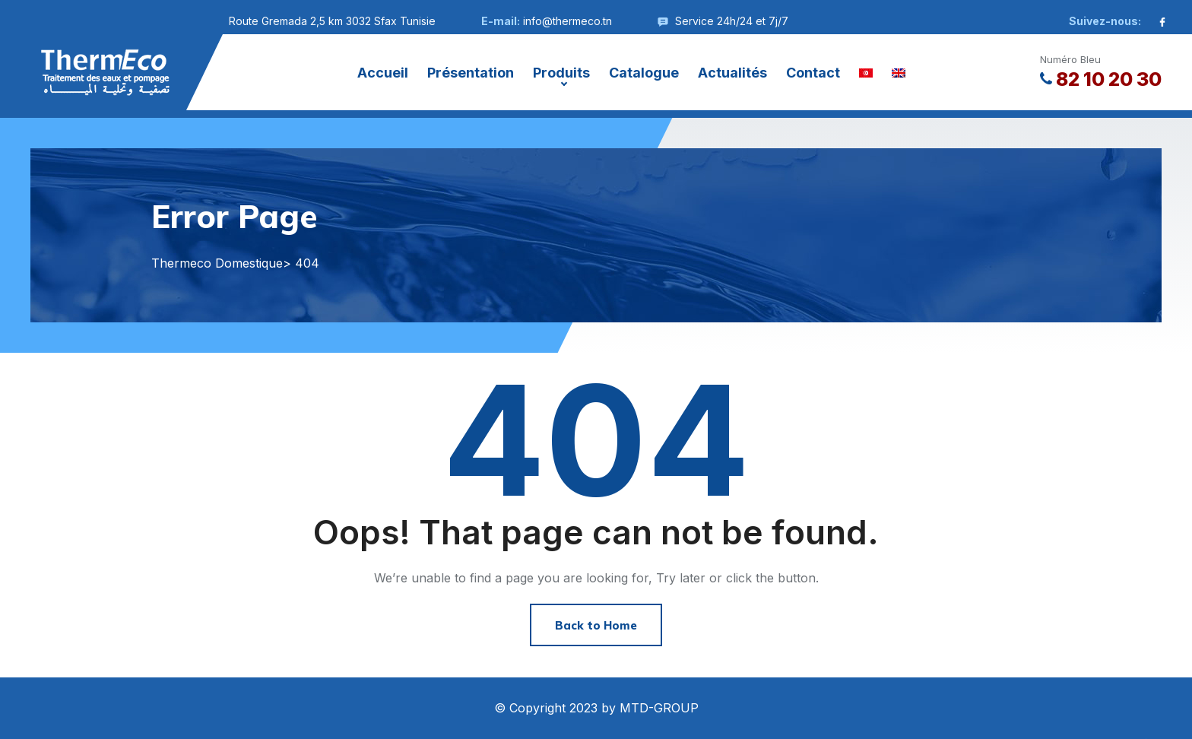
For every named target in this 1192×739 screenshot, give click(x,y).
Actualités (732, 73)
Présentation (470, 73)
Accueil (382, 73)
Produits (561, 73)
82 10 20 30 (1101, 79)
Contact (813, 73)
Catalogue (644, 73)
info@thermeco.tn (567, 20)
